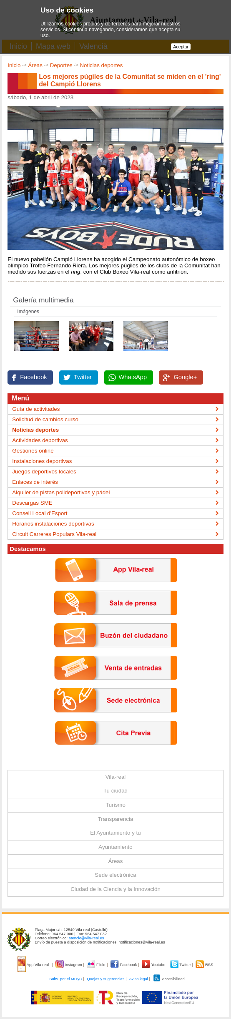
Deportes (61, 65)
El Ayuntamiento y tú (115, 833)
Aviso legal (138, 979)
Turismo (115, 805)
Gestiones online (32, 451)
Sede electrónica (115, 875)
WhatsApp (133, 377)
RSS (204, 965)
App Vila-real (34, 965)
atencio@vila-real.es (86, 938)
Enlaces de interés (35, 482)
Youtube (154, 965)
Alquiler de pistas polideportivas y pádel (61, 492)
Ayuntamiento (115, 847)
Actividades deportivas (40, 440)
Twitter (83, 377)
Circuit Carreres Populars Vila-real (54, 534)
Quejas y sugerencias (105, 979)
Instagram (69, 965)
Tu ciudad (115, 791)
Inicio (14, 65)
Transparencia (115, 819)
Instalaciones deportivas (42, 461)
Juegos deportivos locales (44, 471)
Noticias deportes (101, 65)
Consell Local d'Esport (39, 513)
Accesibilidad (169, 979)
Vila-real (115, 777)
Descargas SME (32, 503)
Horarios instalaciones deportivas (53, 524)
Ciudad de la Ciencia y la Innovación (115, 889)
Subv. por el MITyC (65, 979)
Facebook (33, 377)
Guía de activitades (36, 409)
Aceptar (180, 46)
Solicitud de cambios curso (45, 419)
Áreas (35, 65)
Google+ (185, 377)
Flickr (96, 965)
